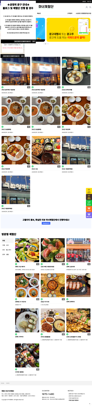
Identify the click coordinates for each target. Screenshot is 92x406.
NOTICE (71, 391)
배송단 (39, 13)
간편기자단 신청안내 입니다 (75, 396)
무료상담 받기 (46, 223)
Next (89, 30)
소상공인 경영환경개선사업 (83, 13)
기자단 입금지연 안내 (73, 398)
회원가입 (89, 1)
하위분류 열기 (73, 13)
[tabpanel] (68, 30)
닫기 (22, 56)
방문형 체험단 (9, 234)
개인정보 (2, 383)
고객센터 (69, 13)
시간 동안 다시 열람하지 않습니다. (11, 56)
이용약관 (7, 383)
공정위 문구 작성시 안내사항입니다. (77, 394)
